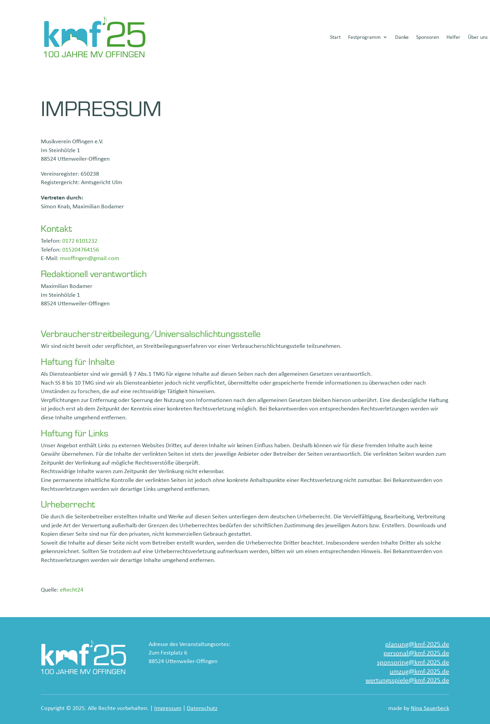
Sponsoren (427, 37)
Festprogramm (364, 37)
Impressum (167, 708)
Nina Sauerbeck (430, 708)
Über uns (478, 37)
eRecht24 (71, 589)
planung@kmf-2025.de (417, 643)
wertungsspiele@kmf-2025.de (407, 680)
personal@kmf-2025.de (416, 652)
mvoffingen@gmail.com (89, 258)
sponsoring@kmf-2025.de (413, 661)
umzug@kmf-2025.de (419, 671)
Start (335, 37)
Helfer (453, 37)
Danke (402, 37)
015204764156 (80, 249)
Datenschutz (202, 708)
